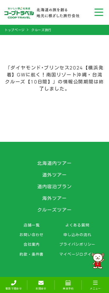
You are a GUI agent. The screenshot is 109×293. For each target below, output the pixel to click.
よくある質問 (77, 225)
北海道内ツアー (54, 163)
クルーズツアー (54, 209)
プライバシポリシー (77, 244)
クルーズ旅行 (41, 30)
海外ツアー (54, 198)
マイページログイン (77, 254)
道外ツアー (54, 174)
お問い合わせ (31, 235)
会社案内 (32, 244)
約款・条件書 (31, 254)
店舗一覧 (32, 225)
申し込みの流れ (77, 235)
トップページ (14, 30)
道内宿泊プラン (54, 186)
